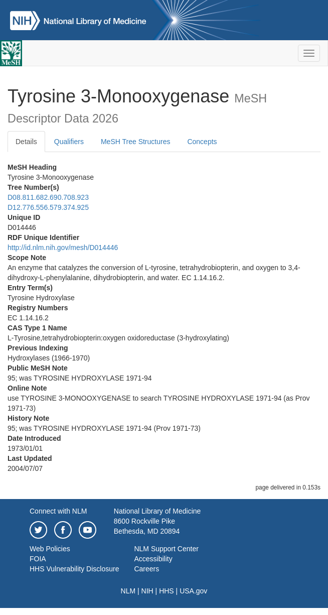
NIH (147, 591)
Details (26, 142)
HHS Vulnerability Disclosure (74, 569)
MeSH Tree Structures (136, 142)
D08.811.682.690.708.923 (48, 197)
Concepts (202, 142)
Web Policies (50, 549)
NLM (128, 591)
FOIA (38, 559)
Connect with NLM (58, 511)
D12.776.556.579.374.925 (48, 207)
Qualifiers (69, 142)
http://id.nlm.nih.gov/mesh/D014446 (63, 247)
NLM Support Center (166, 549)
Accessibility (153, 559)
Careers (146, 569)
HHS (166, 591)
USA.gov (193, 591)
